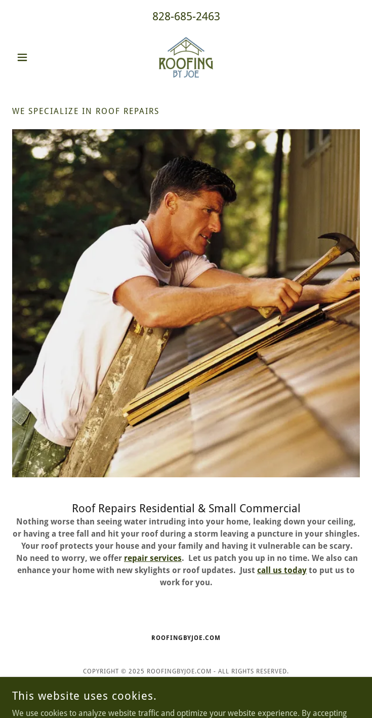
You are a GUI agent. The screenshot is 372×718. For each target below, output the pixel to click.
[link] (186, 57)
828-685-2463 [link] (186, 16)
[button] (38, 57)
